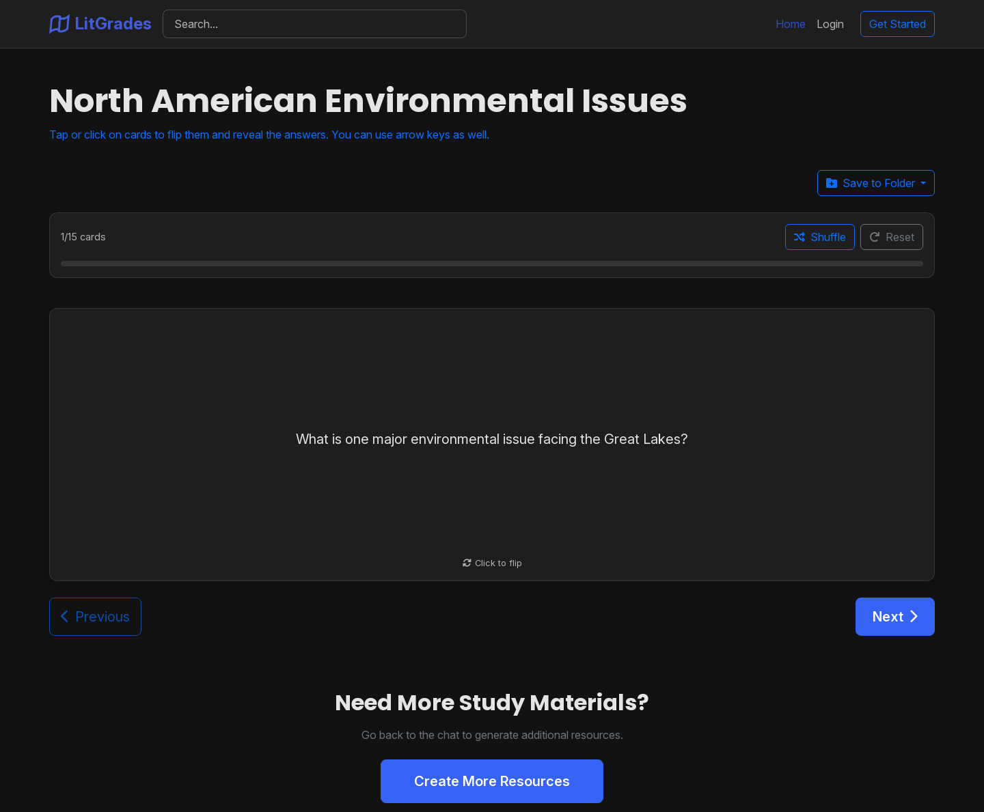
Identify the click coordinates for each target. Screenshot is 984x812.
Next (895, 616)
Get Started (897, 24)
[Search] (315, 24)
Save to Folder (872, 183)
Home (791, 24)
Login (830, 24)
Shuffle (820, 237)
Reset (891, 237)
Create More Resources (492, 781)
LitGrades (100, 24)
